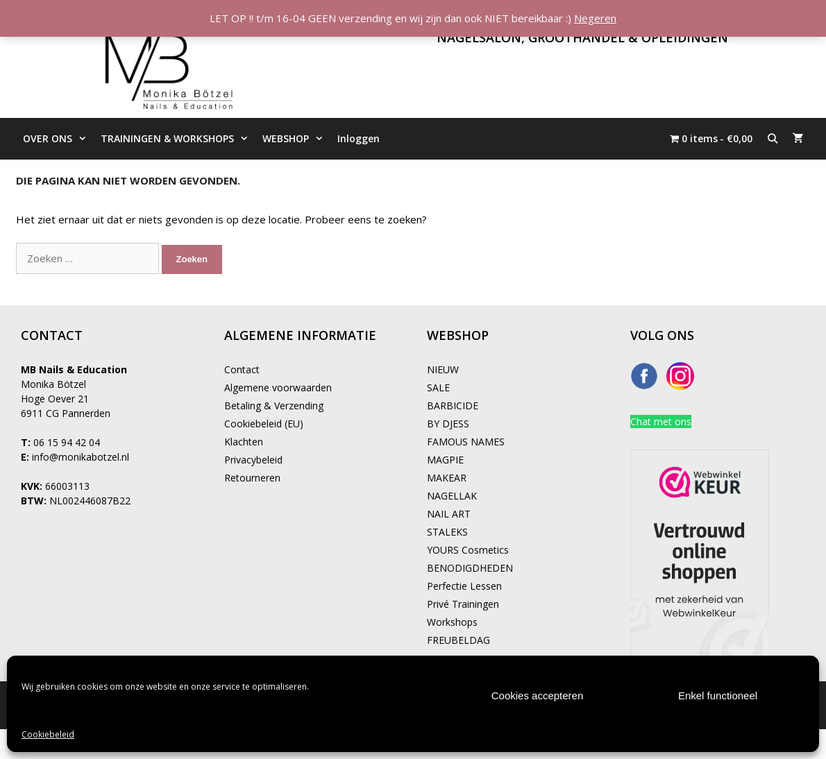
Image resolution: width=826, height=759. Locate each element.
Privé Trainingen (463, 604)
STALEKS (447, 531)
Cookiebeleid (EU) (263, 423)
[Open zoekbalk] (772, 139)
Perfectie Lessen (464, 585)
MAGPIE (445, 459)
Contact (242, 369)
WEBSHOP (296, 139)
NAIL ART (449, 513)
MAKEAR (446, 477)
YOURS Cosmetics (468, 549)
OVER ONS (58, 139)
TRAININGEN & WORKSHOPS (178, 139)
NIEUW (443, 369)
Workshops (452, 622)
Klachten (243, 441)
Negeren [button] (595, 18)
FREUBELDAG (458, 640)
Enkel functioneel (717, 695)
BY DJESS (448, 423)
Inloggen (358, 138)
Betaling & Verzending (273, 405)
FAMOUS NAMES (466, 441)
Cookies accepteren (537, 695)
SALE (438, 387)
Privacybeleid (253, 459)
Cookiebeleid (48, 734)
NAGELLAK (452, 495)
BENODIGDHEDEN (470, 567)
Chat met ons (660, 421)
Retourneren (252, 477)
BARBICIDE (452, 405)
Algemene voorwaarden (278, 387)
